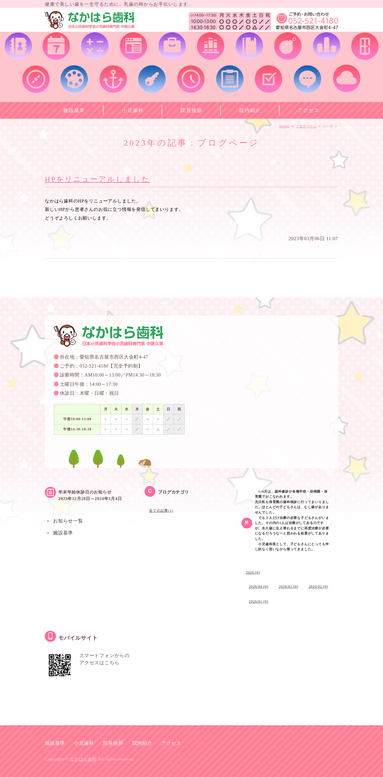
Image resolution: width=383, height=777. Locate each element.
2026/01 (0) (258, 601)
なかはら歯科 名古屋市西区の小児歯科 (90, 21)
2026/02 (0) (318, 586)
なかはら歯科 (83, 759)
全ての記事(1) (161, 510)
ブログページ (306, 126)
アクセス (309, 110)
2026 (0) (253, 572)
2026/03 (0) (288, 586)
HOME (284, 126)
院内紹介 (250, 110)
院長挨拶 (191, 110)
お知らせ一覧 (68, 520)
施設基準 (74, 110)
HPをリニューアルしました (97, 179)
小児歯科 (133, 110)
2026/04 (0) (258, 586)
